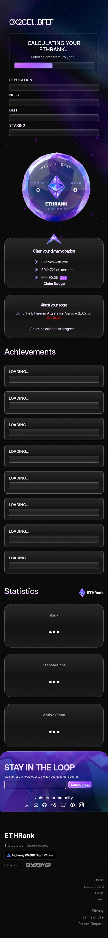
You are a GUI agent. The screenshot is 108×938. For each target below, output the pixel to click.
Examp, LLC (38, 865)
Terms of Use (93, 917)
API (101, 899)
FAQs (99, 893)
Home (99, 880)
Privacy (98, 911)
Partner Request (91, 924)
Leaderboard (94, 886)
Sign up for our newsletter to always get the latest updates (41, 776)
